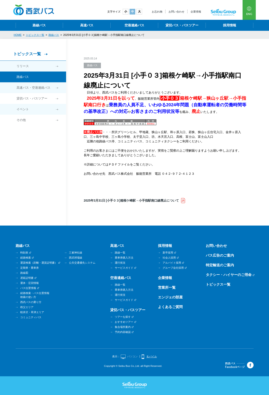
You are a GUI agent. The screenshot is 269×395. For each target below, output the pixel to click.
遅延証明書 (26, 277)
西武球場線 (75, 257)
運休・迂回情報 (29, 283)
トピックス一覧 (27, 54)
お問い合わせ (176, 11)
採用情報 (229, 25)
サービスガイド (124, 267)
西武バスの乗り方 (30, 302)
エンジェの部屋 (170, 297)
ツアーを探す (123, 316)
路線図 (24, 272)
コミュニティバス (30, 317)
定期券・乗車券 (29, 267)
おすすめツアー (124, 321)
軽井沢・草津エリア (32, 312)
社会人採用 (169, 257)
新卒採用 (168, 252)
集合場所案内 (123, 327)
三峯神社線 (75, 252)
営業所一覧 (167, 287)
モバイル (151, 356)
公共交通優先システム (82, 262)
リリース (23, 66)
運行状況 (120, 262)
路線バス (39, 25)
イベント (23, 109)
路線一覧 (120, 252)
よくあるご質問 (170, 307)
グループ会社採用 (173, 267)
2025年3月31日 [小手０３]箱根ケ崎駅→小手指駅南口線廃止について (131, 200)
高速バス (86, 25)
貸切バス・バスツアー (182, 25)
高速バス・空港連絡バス (33, 87)
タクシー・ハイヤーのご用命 (229, 275)
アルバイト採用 (172, 262)
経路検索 (25, 257)
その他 (21, 120)
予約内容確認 (123, 332)
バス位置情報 (28, 288)
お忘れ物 (157, 11)
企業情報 (196, 11)
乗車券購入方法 (124, 257)
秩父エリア (26, 307)
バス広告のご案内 (220, 255)
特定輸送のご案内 (220, 265)
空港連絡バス (134, 25)
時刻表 (24, 252)
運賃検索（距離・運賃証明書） (38, 262)
